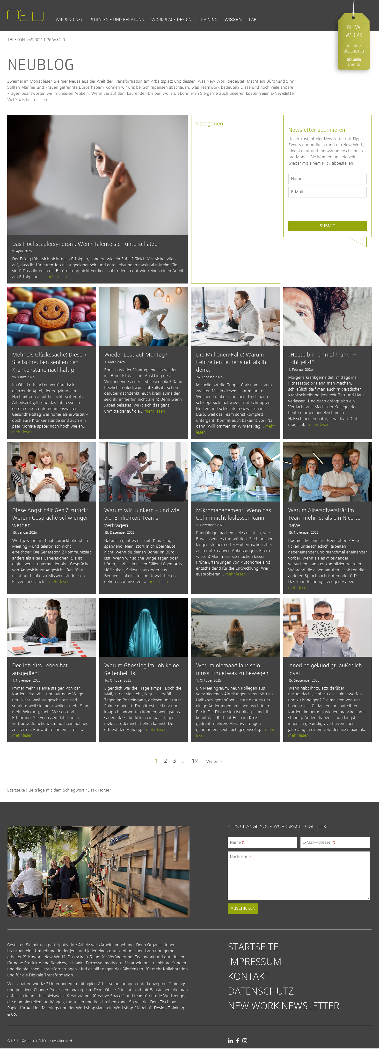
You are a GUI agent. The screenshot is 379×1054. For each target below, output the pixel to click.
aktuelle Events (354, 62)
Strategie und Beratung (117, 19)
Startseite (16, 795)
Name (237, 847)
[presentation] (325, 220)
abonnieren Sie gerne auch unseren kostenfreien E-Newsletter (236, 93)
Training (208, 19)
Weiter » (214, 767)
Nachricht (241, 862)
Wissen (233, 19)
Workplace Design (171, 19)
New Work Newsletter (283, 1011)
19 (194, 767)
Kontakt (249, 981)
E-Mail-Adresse (319, 847)
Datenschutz (261, 996)
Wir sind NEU (70, 19)
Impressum (255, 966)
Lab (252, 19)
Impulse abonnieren (354, 48)
